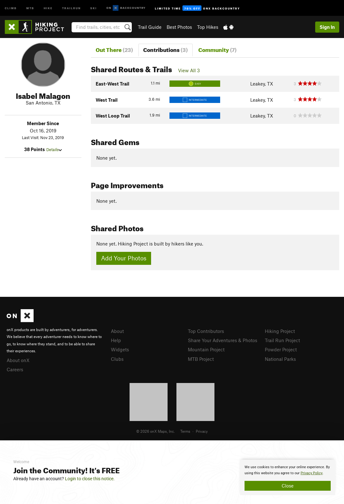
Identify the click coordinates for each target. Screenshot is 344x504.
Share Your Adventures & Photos (222, 340)
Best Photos (179, 27)
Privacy (202, 431)
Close (288, 485)
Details (54, 149)
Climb (11, 8)
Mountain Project (206, 349)
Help (116, 340)
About (117, 331)
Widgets (120, 349)
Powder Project (281, 349)
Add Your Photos (123, 258)
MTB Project (201, 359)
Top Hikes (207, 27)
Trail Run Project (282, 340)
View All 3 (189, 70)
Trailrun (71, 8)
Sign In (327, 27)
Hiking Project (280, 331)
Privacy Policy (311, 473)
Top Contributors (206, 331)
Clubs (117, 359)
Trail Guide (150, 27)
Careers (15, 369)
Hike (48, 8)
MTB (30, 8)
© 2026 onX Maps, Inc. (155, 431)
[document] (288, 477)
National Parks (280, 359)
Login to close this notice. (90, 478)
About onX (18, 360)
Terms (185, 431)
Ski (93, 8)
